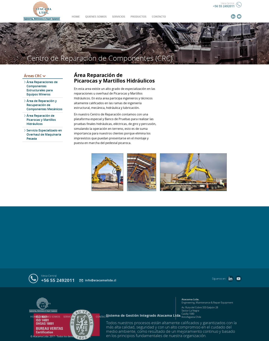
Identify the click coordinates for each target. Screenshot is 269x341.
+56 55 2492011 (224, 6)
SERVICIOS (118, 16)
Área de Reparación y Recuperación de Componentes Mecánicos (44, 105)
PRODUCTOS (138, 16)
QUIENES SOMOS (96, 16)
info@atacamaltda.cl (97, 281)
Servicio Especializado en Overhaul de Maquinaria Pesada (44, 134)
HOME (76, 16)
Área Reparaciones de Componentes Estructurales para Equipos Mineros (42, 88)
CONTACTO (159, 16)
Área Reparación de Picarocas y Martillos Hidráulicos (41, 120)
